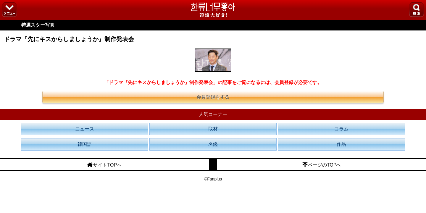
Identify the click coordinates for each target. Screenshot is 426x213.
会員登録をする (213, 96)
